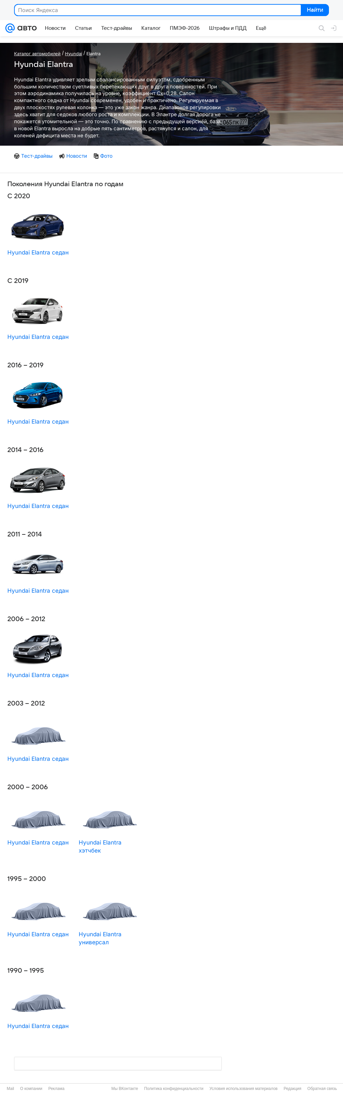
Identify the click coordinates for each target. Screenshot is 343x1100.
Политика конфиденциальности (173, 1088)
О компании (31, 1088)
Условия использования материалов (243, 1088)
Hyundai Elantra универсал (100, 938)
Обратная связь (322, 1088)
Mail (10, 1088)
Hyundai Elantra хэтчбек (100, 846)
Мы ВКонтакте (124, 1088)
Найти (314, 10)
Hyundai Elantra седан (38, 252)
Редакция (292, 1088)
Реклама (56, 1088)
